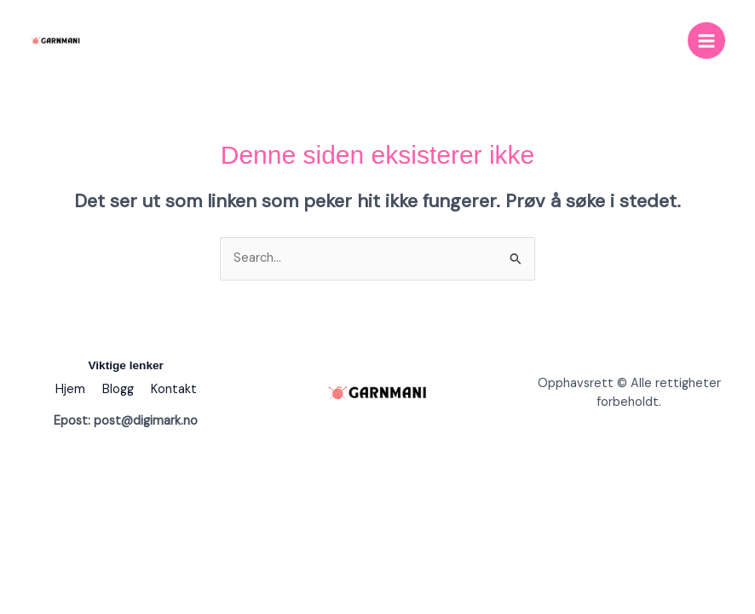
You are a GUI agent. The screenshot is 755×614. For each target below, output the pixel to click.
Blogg (118, 389)
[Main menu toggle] (706, 41)
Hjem (70, 389)
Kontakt (174, 389)
